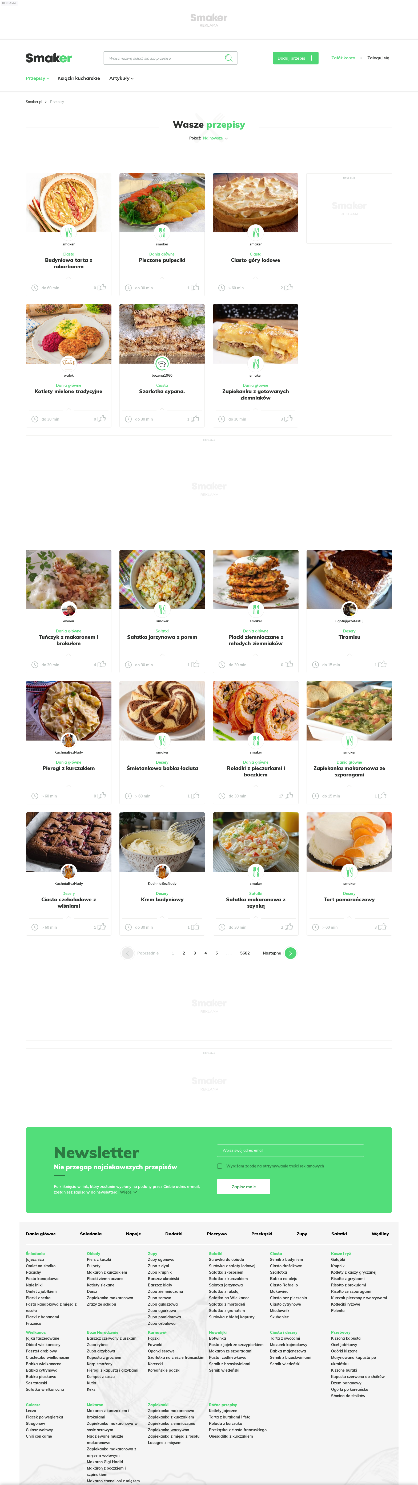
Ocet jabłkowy (344, 1344)
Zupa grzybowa (101, 1351)
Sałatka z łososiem (226, 1272)
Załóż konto (343, 57)
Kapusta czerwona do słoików (358, 1376)
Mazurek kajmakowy (288, 1344)
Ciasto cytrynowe (285, 1304)
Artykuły (120, 78)
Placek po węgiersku (44, 1417)
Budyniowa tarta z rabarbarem (68, 263)
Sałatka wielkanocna (45, 1389)
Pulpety (94, 1266)
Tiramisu (349, 637)
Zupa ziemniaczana (165, 1291)
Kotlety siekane (100, 1285)
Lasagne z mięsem (165, 1442)
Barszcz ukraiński (163, 1278)
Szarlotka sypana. (162, 391)
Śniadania (91, 1233)
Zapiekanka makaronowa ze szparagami (349, 771)
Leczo (31, 1410)
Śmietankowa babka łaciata (162, 768)
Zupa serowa (159, 1297)
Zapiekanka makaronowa (110, 1297)
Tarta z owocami (285, 1338)
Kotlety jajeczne (223, 1410)
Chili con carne (39, 1436)
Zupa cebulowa (162, 1323)
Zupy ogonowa (161, 1259)
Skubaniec (279, 1317)
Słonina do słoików (348, 1395)
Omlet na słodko (40, 1266)
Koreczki (155, 1363)
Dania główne (162, 254)
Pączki (154, 1338)
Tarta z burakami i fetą (230, 1417)
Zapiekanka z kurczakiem (171, 1417)
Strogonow (35, 1423)
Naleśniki (34, 1285)
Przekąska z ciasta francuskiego (238, 1430)
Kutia (91, 1383)
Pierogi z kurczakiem (69, 768)
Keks (91, 1389)
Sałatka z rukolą (224, 1291)
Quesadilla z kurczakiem (231, 1436)
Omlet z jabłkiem (41, 1291)
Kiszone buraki (344, 1370)
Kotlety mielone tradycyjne (68, 391)
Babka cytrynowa (42, 1370)
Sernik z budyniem (286, 1259)
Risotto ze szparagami (351, 1291)
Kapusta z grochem (104, 1357)
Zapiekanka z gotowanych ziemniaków (255, 394)
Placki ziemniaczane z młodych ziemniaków (255, 640)
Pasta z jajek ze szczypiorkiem (236, 1344)
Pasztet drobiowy (41, 1351)
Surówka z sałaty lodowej (232, 1266)
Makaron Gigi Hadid (105, 1461)
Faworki (155, 1344)
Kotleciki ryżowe (345, 1304)
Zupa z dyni (158, 1266)
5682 (245, 953)
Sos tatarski (36, 1383)
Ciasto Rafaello (284, 1285)
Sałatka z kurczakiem (228, 1278)
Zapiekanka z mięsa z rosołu (173, 1436)
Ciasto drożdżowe (286, 1266)
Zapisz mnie (244, 1186)
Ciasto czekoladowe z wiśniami (68, 902)
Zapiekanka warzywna (168, 1430)
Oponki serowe (161, 1351)
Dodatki (174, 1233)
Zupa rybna (97, 1344)
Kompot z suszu (101, 1376)
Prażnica (33, 1323)
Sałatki (162, 631)
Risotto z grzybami (348, 1278)
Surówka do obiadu (226, 1259)
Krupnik (338, 1266)
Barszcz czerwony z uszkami (112, 1338)
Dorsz (92, 1291)
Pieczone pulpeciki (162, 260)
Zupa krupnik (160, 1272)
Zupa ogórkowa (162, 1310)
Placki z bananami (42, 1317)
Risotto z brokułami (348, 1285)
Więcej (126, 1192)
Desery (349, 631)
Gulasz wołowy (39, 1430)
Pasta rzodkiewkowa (228, 1357)
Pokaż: (209, 138)
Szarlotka (278, 1272)
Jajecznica (35, 1259)
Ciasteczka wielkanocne (47, 1357)
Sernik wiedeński (224, 1370)
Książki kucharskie (79, 78)
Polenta (338, 1310)
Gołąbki (338, 1259)
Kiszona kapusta (346, 1338)
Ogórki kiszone (344, 1351)
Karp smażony (99, 1363)
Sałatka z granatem (227, 1310)
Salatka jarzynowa (226, 1285)
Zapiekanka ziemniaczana (171, 1423)
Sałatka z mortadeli (227, 1304)
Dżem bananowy (346, 1383)
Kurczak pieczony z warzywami (359, 1297)
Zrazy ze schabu (101, 1304)
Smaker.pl (34, 102)
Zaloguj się (378, 57)
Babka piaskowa (41, 1376)
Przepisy (37, 78)
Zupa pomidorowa (164, 1317)
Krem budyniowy (162, 899)
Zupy (302, 1233)
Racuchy (33, 1272)
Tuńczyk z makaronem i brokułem (68, 640)
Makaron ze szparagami (230, 1351)
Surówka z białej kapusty (232, 1317)
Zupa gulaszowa (163, 1304)
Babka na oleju (283, 1278)
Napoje (133, 1233)
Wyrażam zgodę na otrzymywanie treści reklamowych (270, 1166)
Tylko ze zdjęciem (64, 155)
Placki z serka (38, 1297)
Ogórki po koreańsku (349, 1389)
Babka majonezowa (288, 1351)
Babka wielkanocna (44, 1363)
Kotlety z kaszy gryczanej (353, 1272)
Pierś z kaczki (99, 1259)
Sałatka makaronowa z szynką (256, 902)
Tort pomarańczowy (349, 899)
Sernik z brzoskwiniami (229, 1363)
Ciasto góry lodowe (255, 260)
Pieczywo (217, 1233)
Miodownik (280, 1310)
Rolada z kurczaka (225, 1423)
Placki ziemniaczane (105, 1278)
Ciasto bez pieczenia (288, 1297)
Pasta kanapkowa (42, 1278)
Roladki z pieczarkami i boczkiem (256, 771)
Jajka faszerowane (42, 1338)
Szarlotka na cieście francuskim (176, 1357)
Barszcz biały (160, 1285)
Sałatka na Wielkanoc (229, 1297)
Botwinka (217, 1338)
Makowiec (279, 1291)
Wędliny (380, 1233)
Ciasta (68, 254)
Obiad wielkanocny (43, 1344)
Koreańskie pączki (164, 1370)
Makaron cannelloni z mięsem (113, 1481)
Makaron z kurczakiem (107, 1272)
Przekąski (261, 1233)
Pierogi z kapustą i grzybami (112, 1370)
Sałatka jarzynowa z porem (162, 637)
